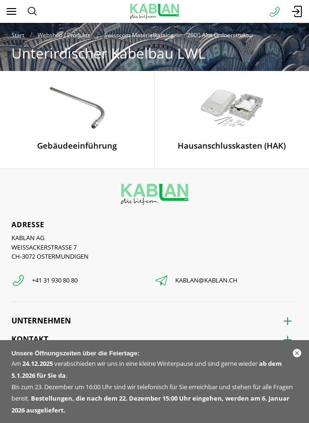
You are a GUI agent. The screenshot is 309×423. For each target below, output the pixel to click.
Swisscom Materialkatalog (139, 35)
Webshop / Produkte (64, 35)
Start (17, 35)
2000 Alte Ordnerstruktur (220, 35)
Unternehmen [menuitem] (41, 320)
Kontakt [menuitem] (29, 339)
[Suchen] (32, 11)
